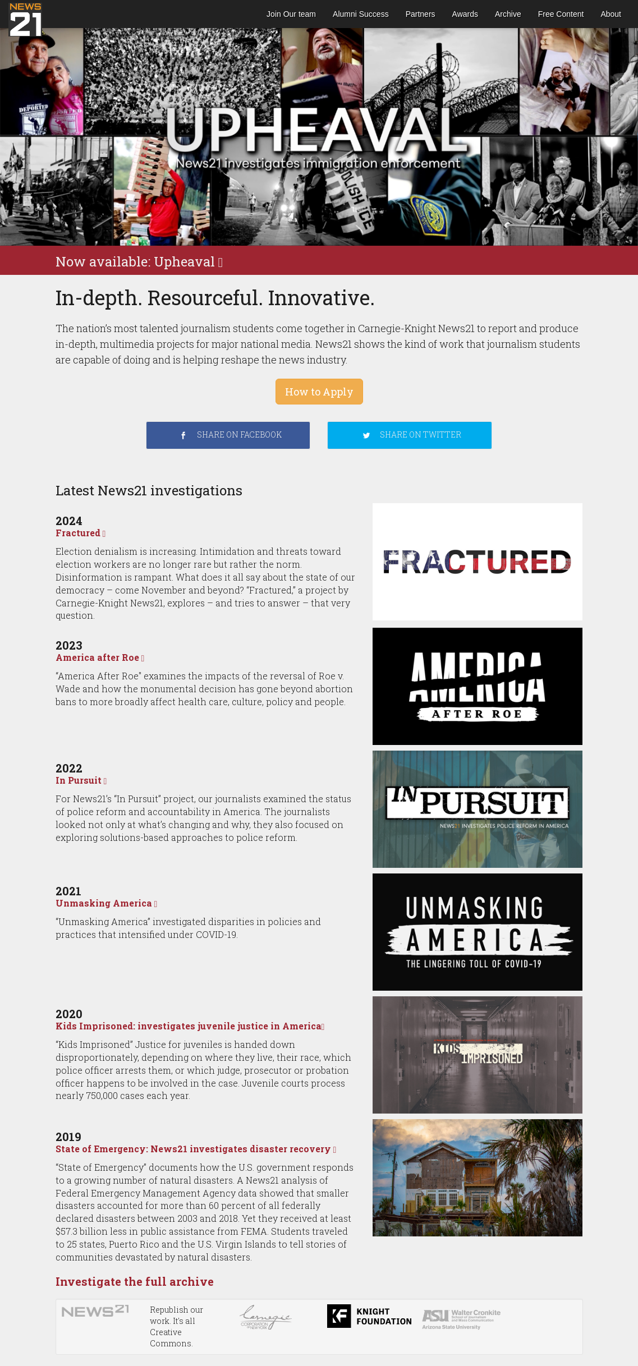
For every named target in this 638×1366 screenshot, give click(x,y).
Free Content (561, 14)
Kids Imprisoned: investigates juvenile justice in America (190, 1026)
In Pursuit (81, 780)
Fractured (81, 533)
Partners (420, 14)
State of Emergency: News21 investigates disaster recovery (196, 1149)
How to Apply (319, 391)
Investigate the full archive (135, 1281)
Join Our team (291, 14)
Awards (465, 14)
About (610, 14)
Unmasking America (107, 903)
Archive (508, 14)
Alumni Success (361, 14)
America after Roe (100, 657)
